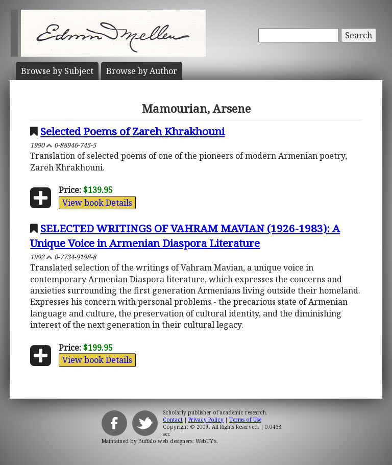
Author (141, 71)
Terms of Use (245, 419)
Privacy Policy (206, 419)
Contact (173, 419)
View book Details (97, 202)
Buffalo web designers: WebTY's (177, 441)
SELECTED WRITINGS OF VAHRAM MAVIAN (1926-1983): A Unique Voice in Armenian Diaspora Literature (185, 235)
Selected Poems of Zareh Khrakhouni (132, 131)
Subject (57, 71)
